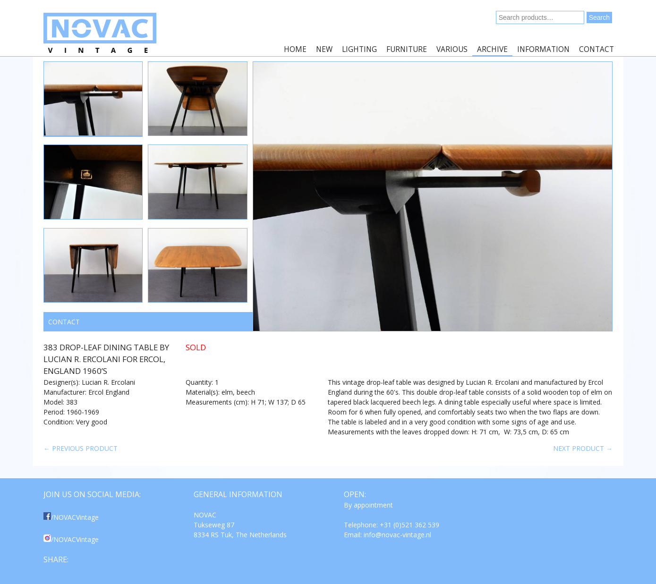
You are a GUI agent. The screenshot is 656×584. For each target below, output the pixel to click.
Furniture (406, 49)
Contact (596, 49)
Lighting (359, 49)
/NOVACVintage (71, 517)
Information (543, 49)
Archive (492, 49)
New (324, 49)
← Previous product (80, 448)
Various (452, 49)
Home (295, 49)
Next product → (583, 448)
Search (599, 17)
